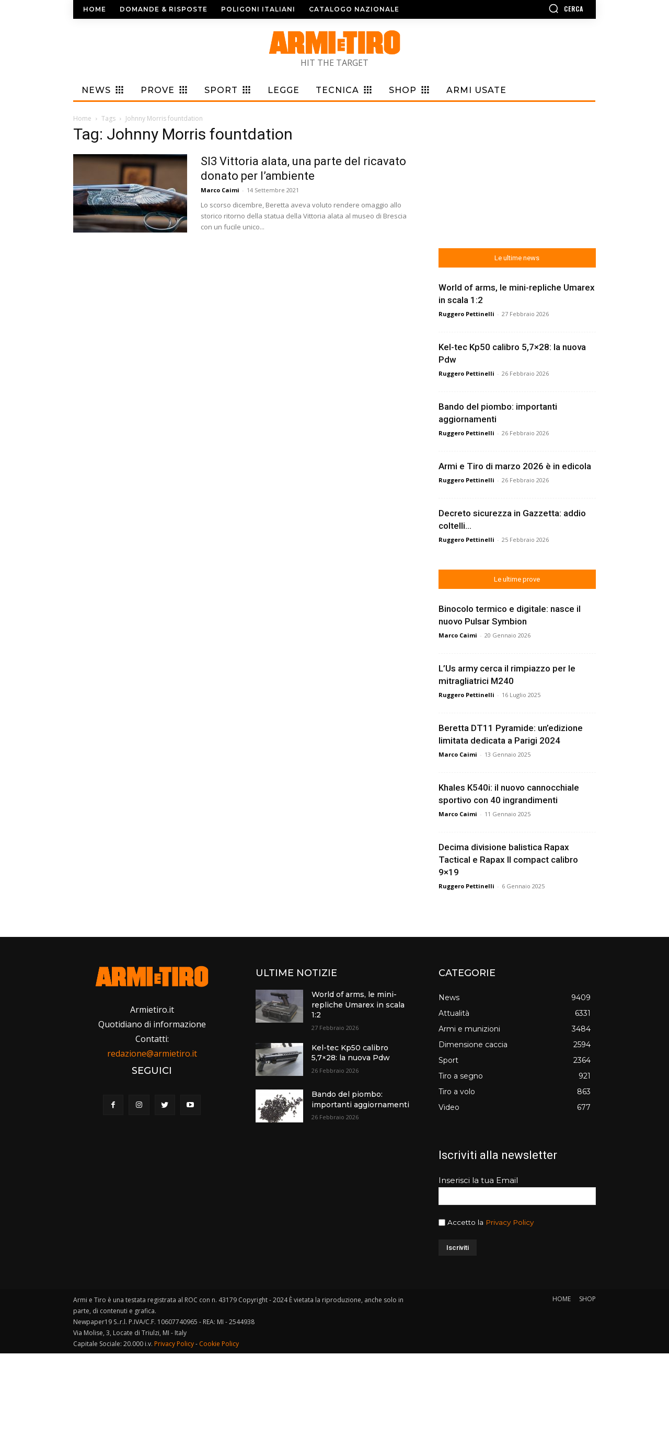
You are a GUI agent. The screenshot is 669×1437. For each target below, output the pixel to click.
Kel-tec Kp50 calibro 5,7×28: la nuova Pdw (351, 1053)
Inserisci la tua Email (478, 1180)
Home (82, 118)
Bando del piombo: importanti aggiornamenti (360, 1099)
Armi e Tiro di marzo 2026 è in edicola (515, 466)
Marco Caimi (220, 190)
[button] (535, 8)
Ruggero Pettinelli (466, 314)
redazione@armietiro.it (152, 1053)
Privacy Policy (510, 1222)
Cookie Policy (219, 1343)
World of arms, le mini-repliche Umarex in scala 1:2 (358, 1004)
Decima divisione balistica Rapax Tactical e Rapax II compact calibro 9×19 (508, 859)
